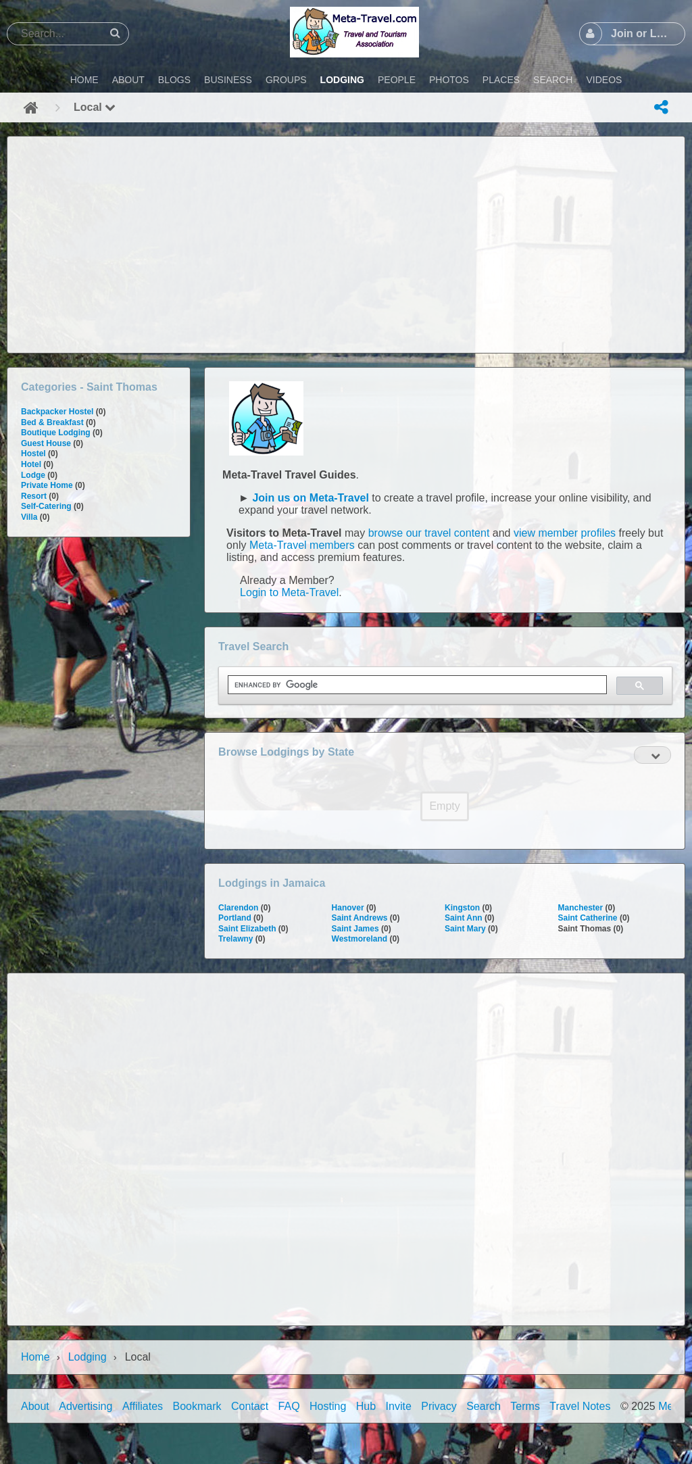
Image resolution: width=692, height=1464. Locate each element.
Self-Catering (46, 506)
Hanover (348, 907)
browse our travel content (429, 533)
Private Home (47, 485)
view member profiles (565, 533)
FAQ (289, 1406)
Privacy (438, 1406)
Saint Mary (465, 928)
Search (483, 1406)
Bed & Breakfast (52, 422)
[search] (415, 685)
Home (35, 1357)
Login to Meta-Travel (289, 592)
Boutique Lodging (56, 432)
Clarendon (238, 907)
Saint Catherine (588, 918)
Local (95, 107)
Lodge (33, 475)
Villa (29, 517)
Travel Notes (579, 1406)
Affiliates (142, 1406)
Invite (399, 1406)
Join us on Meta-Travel (310, 498)
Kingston (462, 907)
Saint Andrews (360, 918)
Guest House (46, 443)
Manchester (580, 907)
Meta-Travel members (302, 545)
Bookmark (197, 1406)
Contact (249, 1406)
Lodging (87, 1357)
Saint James (355, 928)
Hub (366, 1406)
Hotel (31, 464)
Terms (525, 1406)
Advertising (85, 1406)
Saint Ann (464, 918)
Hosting (328, 1406)
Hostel (33, 453)
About (35, 1406)
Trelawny (235, 939)
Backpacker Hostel (57, 411)
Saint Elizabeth (247, 928)
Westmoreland (359, 939)
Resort (34, 496)
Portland (234, 918)
